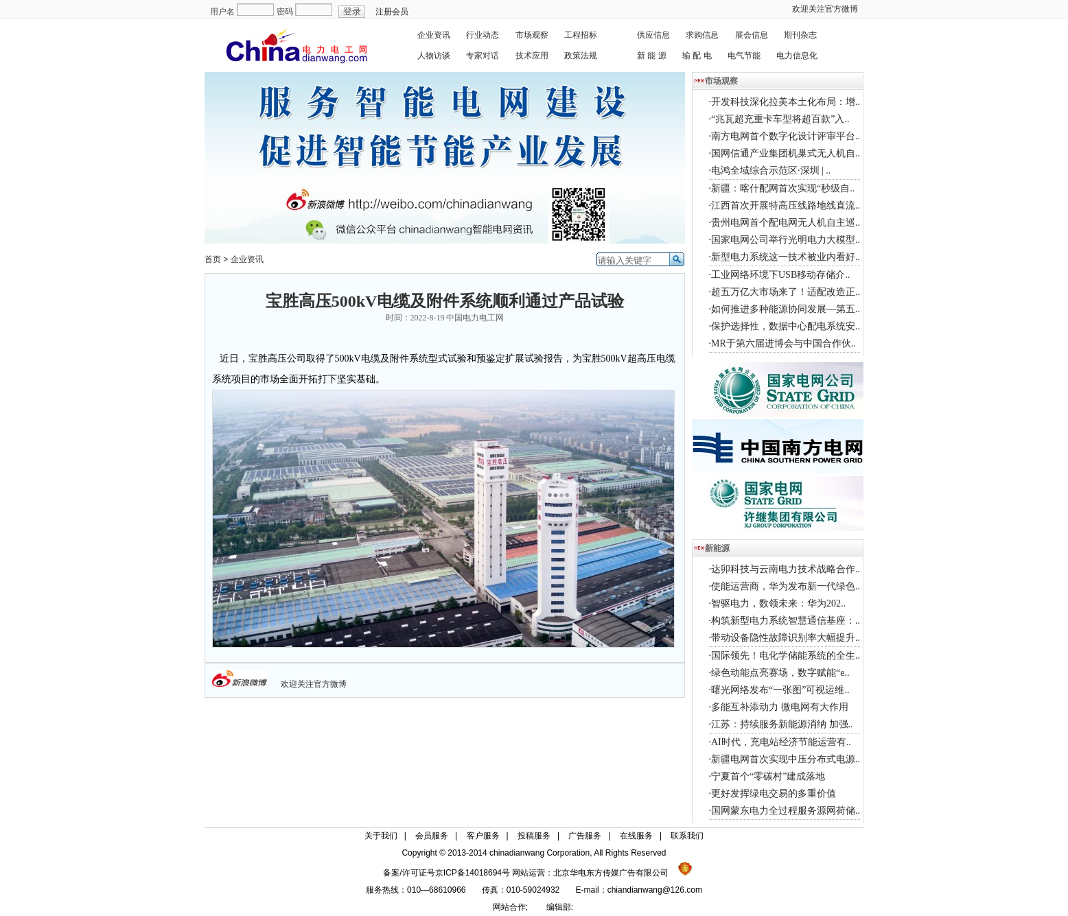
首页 (213, 259)
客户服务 (483, 836)
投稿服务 (534, 836)
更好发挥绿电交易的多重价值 (773, 793)
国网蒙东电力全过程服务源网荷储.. (785, 811)
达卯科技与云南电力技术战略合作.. (785, 569)
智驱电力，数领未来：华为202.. (778, 603)
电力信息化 (796, 55)
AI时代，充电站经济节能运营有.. (781, 742)
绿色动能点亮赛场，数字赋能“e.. (780, 673)
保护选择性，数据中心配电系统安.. (785, 326)
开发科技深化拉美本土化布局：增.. (785, 102)
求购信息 (702, 35)
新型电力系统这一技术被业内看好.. (785, 257)
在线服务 (636, 836)
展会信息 (751, 35)
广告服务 (584, 836)
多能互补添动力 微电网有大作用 (779, 707)
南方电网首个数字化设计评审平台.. (785, 136)
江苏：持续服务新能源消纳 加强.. (782, 724)
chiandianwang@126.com (654, 890)
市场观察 (531, 35)
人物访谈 (433, 55)
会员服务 (431, 836)
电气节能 (744, 55)
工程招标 (580, 35)
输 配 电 (697, 55)
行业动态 (482, 35)
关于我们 (380, 836)
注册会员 (391, 11)
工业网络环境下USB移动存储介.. (780, 275)
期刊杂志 (800, 35)
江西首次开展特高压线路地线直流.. (785, 205)
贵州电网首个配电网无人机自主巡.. (785, 223)
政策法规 (580, 55)
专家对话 (482, 55)
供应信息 (653, 35)
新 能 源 (651, 55)
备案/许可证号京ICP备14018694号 (447, 873)
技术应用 (531, 55)
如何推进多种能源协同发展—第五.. (785, 309)
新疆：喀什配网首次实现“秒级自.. (783, 188)
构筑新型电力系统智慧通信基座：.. (785, 620)
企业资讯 (433, 35)
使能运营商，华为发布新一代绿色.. (785, 586)
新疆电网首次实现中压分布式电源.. (785, 759)
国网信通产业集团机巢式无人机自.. (785, 153)
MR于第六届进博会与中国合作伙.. (783, 343)
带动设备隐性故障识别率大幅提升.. (785, 638)
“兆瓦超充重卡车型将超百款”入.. (780, 119)
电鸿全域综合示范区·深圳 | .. (771, 170)
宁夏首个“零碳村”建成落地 (768, 776)
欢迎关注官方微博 (825, 9)
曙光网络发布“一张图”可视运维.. (780, 690)
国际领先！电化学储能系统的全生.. (785, 655)
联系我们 (687, 836)
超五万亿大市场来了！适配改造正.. (785, 292)
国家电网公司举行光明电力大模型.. (785, 240)
